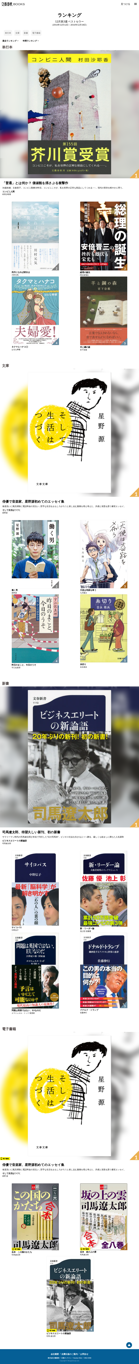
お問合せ (84, 1354)
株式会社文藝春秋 (53, 1358)
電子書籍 (36, 33)
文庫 (17, 33)
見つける (125, 3)
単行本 (8, 33)
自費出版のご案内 (69, 1354)
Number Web (77, 1358)
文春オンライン (66, 1358)
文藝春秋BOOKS (13, 4)
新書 (26, 33)
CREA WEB (87, 1358)
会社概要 (55, 1354)
